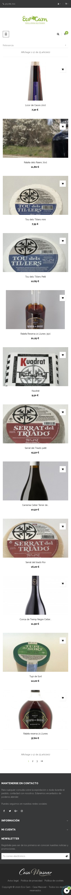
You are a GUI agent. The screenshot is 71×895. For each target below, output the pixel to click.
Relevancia (35, 45)
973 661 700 (9, 4)
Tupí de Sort (35, 676)
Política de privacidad (31, 880)
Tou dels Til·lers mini (35, 219)
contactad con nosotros (22, 793)
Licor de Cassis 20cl (35, 105)
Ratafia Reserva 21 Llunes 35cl (35, 334)
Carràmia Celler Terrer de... (35, 505)
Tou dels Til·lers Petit (35, 276)
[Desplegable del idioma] (65, 4)
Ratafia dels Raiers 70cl (35, 162)
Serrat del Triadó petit (35, 448)
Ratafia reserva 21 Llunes (35, 733)
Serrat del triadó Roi (35, 562)
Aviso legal (13, 880)
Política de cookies (54, 880)
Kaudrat (35, 391)
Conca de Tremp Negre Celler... (36, 619)
